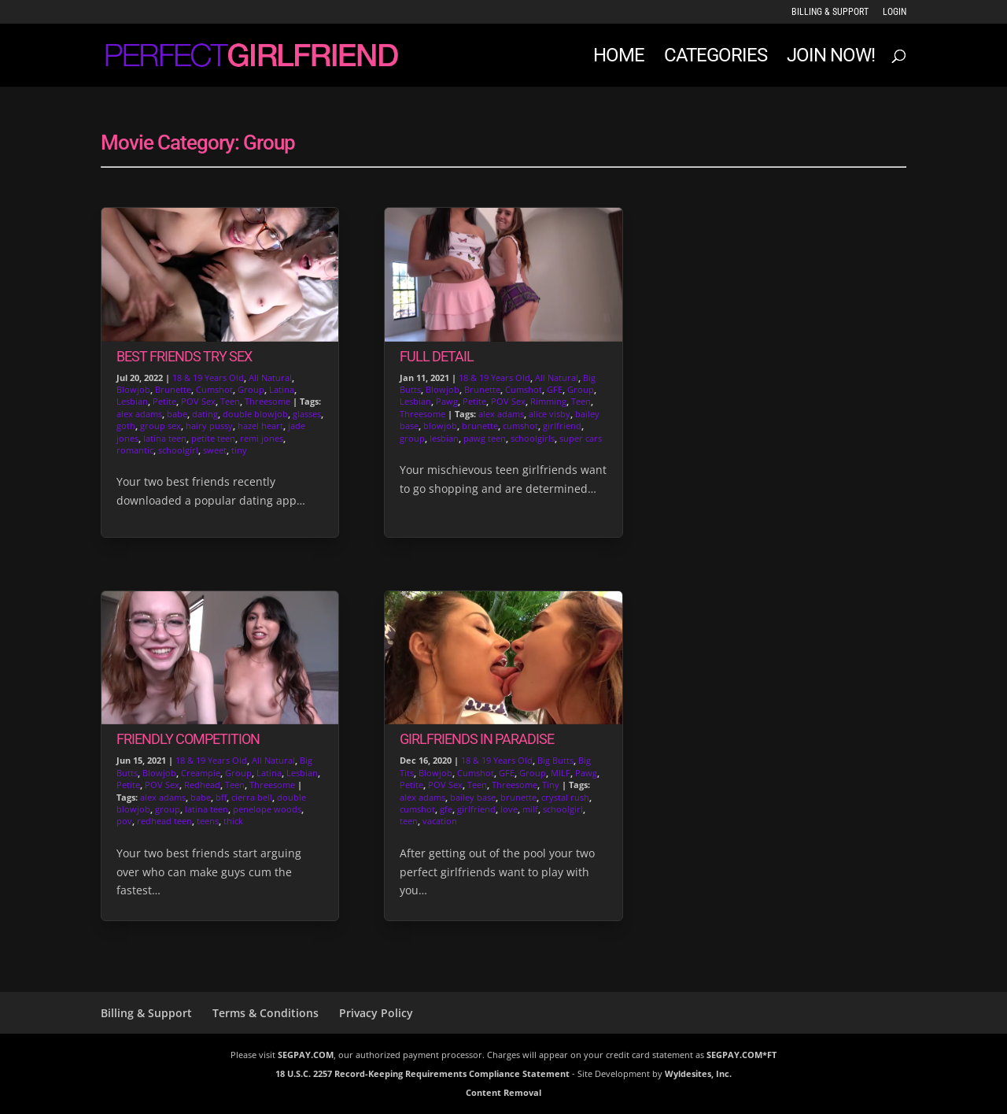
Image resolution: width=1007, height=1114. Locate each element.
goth (125, 425)
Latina (281, 389)
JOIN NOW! (831, 58)
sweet (215, 450)
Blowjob (133, 389)
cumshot (520, 425)
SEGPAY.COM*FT (741, 1054)
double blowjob (255, 414)
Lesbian (132, 401)
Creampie (200, 773)
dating (205, 414)
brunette (480, 425)
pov (124, 821)
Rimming (548, 401)
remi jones (261, 438)
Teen (230, 401)
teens (208, 821)
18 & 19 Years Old (208, 377)
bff (221, 797)
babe (177, 414)
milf (530, 809)
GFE (555, 389)
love (509, 809)
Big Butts (555, 760)
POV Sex (198, 401)
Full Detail (437, 356)
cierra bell (251, 797)
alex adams (139, 414)
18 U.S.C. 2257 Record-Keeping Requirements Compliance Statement (422, 1073)
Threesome (267, 401)
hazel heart (260, 425)
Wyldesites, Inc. (698, 1073)
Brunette (173, 389)
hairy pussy (209, 425)
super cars (580, 438)
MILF (560, 773)
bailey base (473, 797)
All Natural (270, 377)
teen (409, 821)
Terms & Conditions (265, 1012)
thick (233, 821)
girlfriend (562, 425)
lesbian (444, 438)
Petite (164, 401)
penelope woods (267, 809)
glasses (307, 414)
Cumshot (214, 389)
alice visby (549, 414)
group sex (160, 425)
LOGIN (894, 12)
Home (618, 58)
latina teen (164, 438)
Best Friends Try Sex (184, 356)
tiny (239, 450)
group (167, 809)
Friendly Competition (188, 739)
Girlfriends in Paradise (477, 739)
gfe (446, 809)
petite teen (213, 438)
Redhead (202, 784)
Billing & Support (830, 12)
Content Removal (503, 1092)
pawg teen (484, 438)
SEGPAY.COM (306, 1054)
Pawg (447, 401)
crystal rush (565, 797)
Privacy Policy (376, 1012)
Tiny (550, 784)
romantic (134, 450)
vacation (439, 821)
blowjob (440, 425)
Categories (715, 58)
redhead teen (164, 821)
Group (251, 389)
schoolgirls (533, 438)
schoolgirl (178, 450)
